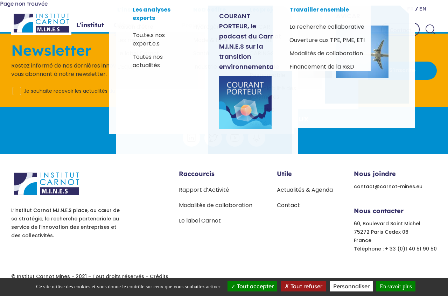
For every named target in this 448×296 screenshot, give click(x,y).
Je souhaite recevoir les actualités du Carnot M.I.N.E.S (88, 90)
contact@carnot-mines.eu (388, 186)
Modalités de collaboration (215, 205)
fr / (412, 9)
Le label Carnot (200, 221)
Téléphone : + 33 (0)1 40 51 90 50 (395, 248)
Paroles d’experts (265, 29)
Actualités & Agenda (305, 190)
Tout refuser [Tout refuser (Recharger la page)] (303, 286)
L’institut (90, 25)
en (422, 9)
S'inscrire (402, 70)
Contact (400, 30)
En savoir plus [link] (396, 286)
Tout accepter (252, 286)
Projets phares (204, 29)
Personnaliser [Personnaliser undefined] (351, 286)
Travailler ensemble (334, 29)
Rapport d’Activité (204, 190)
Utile (284, 174)
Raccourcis (197, 174)
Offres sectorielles (143, 29)
